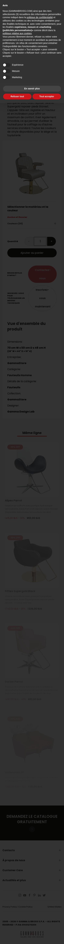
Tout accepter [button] (46, 96)
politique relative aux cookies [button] (17, 33)
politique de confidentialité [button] (40, 17)
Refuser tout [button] (17, 96)
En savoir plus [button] (32, 88)
